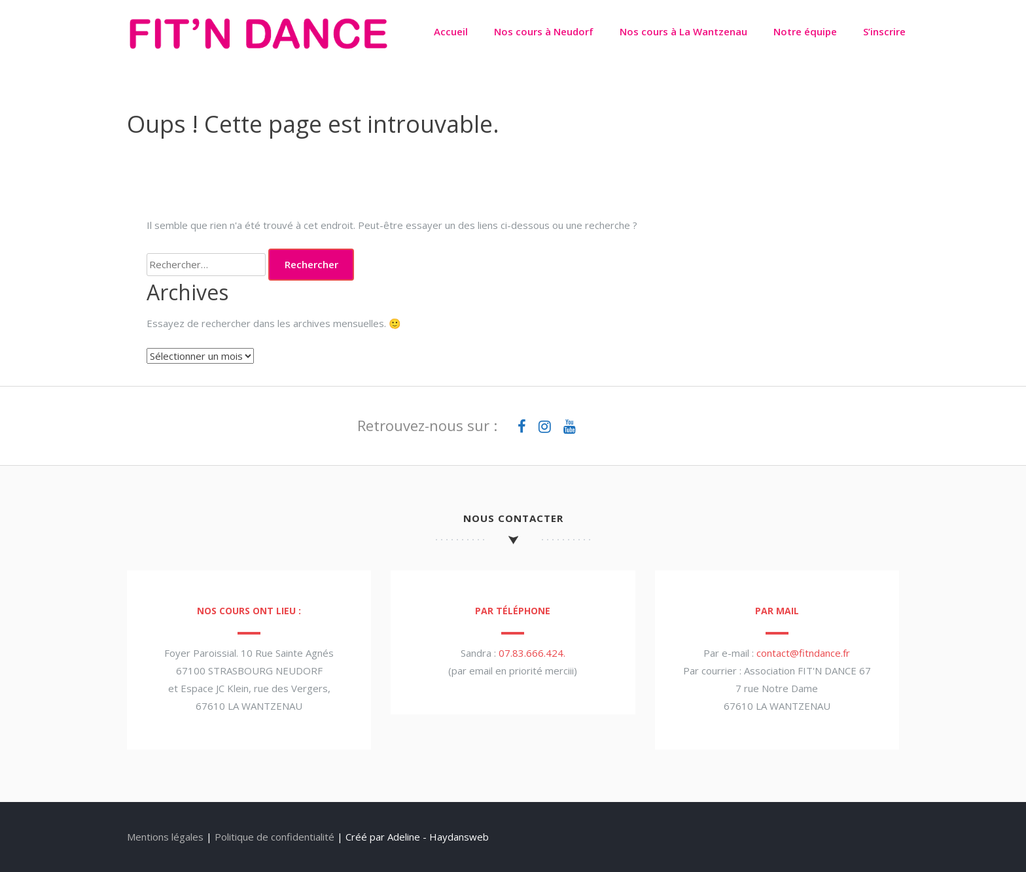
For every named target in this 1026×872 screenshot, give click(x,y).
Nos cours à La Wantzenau (683, 31)
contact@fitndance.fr (803, 652)
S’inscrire (884, 31)
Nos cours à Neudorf (543, 31)
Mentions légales (165, 836)
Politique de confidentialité (274, 836)
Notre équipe (805, 31)
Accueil (451, 31)
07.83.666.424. (532, 652)
